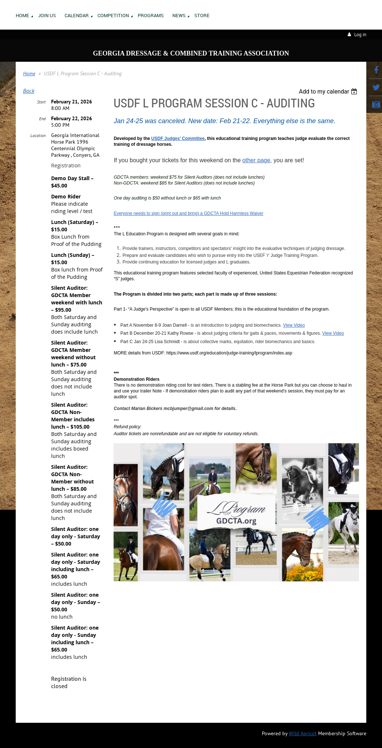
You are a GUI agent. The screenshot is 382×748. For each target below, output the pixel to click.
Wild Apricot (303, 733)
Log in (360, 34)
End (42, 118)
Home (29, 73)
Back (28, 90)
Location (38, 135)
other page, (257, 160)
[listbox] (329, 91)
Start (41, 102)
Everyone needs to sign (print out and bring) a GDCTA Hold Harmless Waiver (188, 213)
